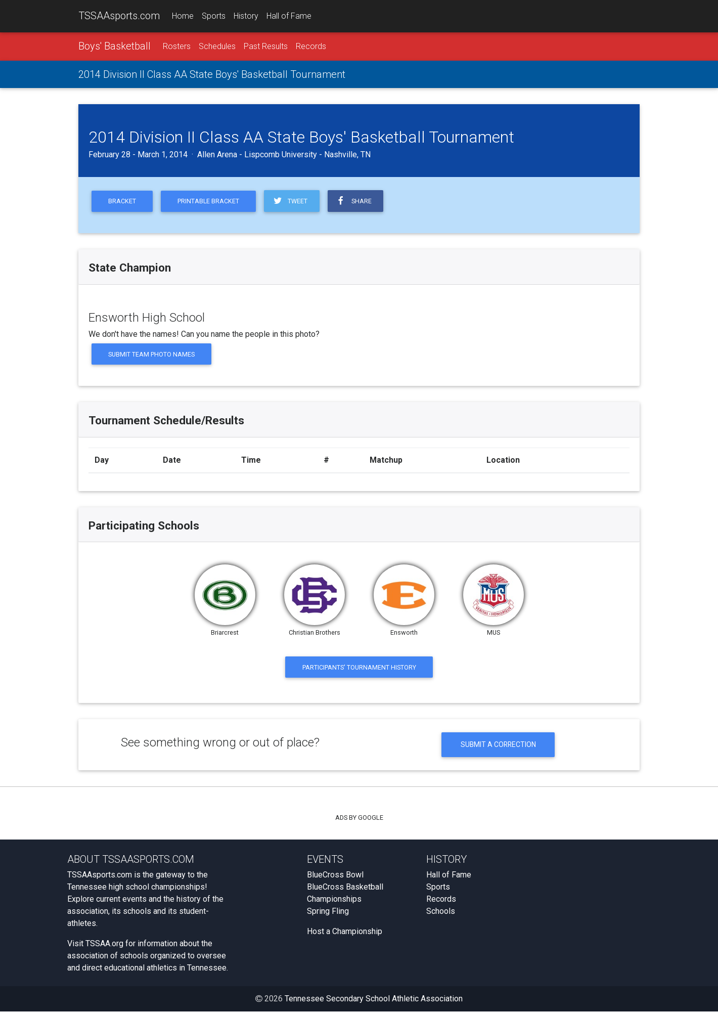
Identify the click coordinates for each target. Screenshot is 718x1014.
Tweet (292, 201)
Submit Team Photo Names (152, 355)
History (246, 16)
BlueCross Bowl (335, 877)
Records (311, 46)
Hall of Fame (288, 16)
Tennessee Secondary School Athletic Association (374, 1001)
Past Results (266, 46)
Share (357, 201)
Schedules (217, 46)
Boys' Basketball (114, 46)
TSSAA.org (104, 946)
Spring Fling (328, 913)
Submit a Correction (498, 746)
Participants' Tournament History (359, 668)
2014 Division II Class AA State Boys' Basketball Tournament (211, 74)
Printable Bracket (210, 201)
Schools (440, 913)
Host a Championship (344, 934)
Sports (214, 16)
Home (183, 16)
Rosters (177, 46)
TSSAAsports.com (119, 16)
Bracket (123, 201)
